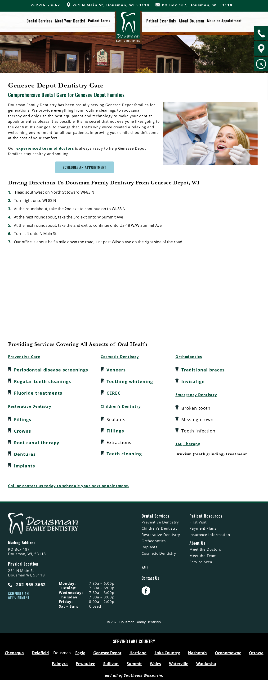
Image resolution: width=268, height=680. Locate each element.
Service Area (200, 560)
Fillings (22, 419)
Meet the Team (203, 553)
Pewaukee (85, 662)
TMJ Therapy (187, 443)
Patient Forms (99, 20)
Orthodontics (188, 356)
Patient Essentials (161, 20)
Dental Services (39, 20)
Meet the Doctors (205, 547)
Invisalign (193, 381)
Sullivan (111, 662)
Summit (134, 662)
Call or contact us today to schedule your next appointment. (68, 484)
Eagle (80, 651)
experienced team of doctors (45, 148)
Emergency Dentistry (196, 394)
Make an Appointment (224, 20)
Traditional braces (203, 370)
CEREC (114, 392)
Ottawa (256, 651)
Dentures (25, 453)
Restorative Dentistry (29, 405)
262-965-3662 (45, 5)
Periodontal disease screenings (51, 370)
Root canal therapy (36, 442)
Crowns (22, 430)
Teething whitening (130, 381)
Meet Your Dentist (70, 20)
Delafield (40, 651)
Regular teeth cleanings (42, 381)
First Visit (198, 520)
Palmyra (60, 662)
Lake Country (167, 651)
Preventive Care (24, 356)
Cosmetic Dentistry (120, 356)
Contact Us (150, 576)
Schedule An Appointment (84, 167)
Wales (155, 662)
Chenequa (14, 651)
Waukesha (206, 662)
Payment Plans (202, 526)
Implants (24, 464)
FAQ (145, 565)
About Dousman (191, 20)
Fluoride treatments (38, 392)
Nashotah (197, 651)
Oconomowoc (228, 651)
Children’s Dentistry (121, 405)
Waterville (178, 662)
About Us (197, 541)
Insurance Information (209, 532)
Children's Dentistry (160, 526)
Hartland (138, 651)
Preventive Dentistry (160, 520)
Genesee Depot (107, 651)
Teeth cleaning (124, 453)
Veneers (116, 370)
